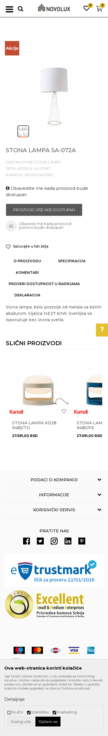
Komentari (27, 272)
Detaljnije (14, 699)
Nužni (17, 712)
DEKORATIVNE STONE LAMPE (33, 162)
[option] (54, 90)
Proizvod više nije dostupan (44, 209)
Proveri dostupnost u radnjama (44, 284)
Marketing (67, 712)
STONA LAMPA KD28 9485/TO (34, 425)
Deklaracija (27, 295)
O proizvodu (27, 261)
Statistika (40, 712)
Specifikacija (72, 261)
